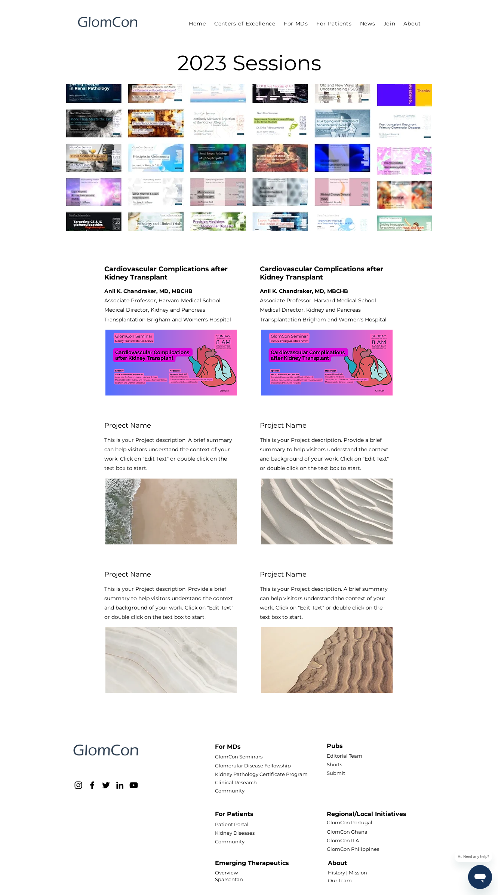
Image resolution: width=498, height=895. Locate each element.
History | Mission (347, 873)
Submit (336, 773)
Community (230, 791)
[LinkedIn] (120, 785)
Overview (226, 873)
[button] (296, 23)
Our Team (340, 880)
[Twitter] (106, 785)
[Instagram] (78, 785)
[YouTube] (134, 785)
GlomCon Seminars (238, 757)
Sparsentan (229, 879)
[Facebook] (92, 785)
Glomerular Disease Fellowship (253, 766)
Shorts (334, 764)
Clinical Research (236, 782)
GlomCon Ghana (347, 832)
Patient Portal (232, 824)
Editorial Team (344, 756)
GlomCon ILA (343, 840)
